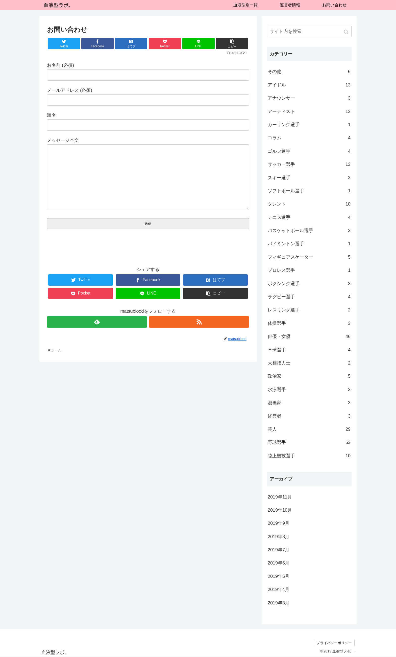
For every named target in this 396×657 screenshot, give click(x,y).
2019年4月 (278, 589)
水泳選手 (309, 390)
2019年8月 (278, 536)
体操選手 (309, 323)
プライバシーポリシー (334, 643)
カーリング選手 (309, 125)
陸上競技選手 (309, 456)
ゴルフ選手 (309, 151)
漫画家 (309, 403)
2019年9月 (278, 523)
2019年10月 (280, 510)
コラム (309, 138)
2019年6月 (278, 562)
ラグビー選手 (309, 297)
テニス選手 (309, 217)
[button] (347, 32)
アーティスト (309, 111)
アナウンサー (309, 98)
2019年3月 (278, 602)
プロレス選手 (309, 270)
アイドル (309, 85)
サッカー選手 (309, 164)
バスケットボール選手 (309, 230)
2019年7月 (278, 549)
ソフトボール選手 (309, 191)
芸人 (309, 429)
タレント (309, 204)
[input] (309, 31)
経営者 (309, 416)
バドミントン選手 (309, 244)
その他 (309, 71)
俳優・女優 (309, 336)
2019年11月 (280, 497)
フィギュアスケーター (309, 257)
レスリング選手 (309, 310)
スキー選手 (309, 178)
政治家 (309, 376)
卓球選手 (309, 350)
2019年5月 (278, 576)
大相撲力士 (309, 363)
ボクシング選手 (309, 284)
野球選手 (309, 442)
